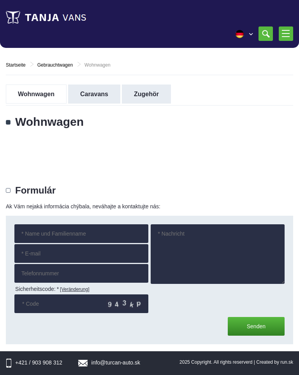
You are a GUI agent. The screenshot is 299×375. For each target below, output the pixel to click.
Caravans (94, 94)
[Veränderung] (74, 289)
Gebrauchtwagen (55, 65)
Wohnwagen (36, 94)
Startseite (16, 65)
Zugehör (146, 94)
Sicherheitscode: (37, 289)
